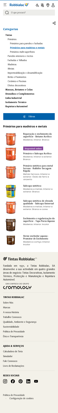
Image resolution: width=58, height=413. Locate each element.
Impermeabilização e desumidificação (25, 72)
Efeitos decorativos (17, 85)
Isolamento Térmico (15, 102)
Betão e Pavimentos (17, 77)
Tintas (8, 35)
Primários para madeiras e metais (27, 47)
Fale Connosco (10, 361)
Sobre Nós (8, 302)
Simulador (8, 356)
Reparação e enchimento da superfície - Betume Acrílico (37, 135)
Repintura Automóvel (16, 106)
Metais (11, 68)
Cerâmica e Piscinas (17, 81)
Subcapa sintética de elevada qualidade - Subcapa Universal (38, 202)
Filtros (29, 116)
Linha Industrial (13, 98)
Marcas (6, 307)
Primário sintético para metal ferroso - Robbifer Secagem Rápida (38, 168)
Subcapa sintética (32, 185)
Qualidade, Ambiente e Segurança (19, 321)
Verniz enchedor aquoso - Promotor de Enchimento (36, 237)
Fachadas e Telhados (17, 60)
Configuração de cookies (21, 398)
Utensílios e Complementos (19, 93)
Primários (12, 39)
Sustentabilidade (11, 326)
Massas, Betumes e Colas (19, 89)
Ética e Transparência (13, 336)
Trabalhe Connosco (12, 317)
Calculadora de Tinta (13, 351)
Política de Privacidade (14, 331)
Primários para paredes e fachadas (26, 43)
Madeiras (12, 64)
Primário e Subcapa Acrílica (37, 153)
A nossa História (11, 312)
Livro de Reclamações (13, 365)
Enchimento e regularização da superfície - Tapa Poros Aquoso (39, 220)
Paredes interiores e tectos (20, 56)
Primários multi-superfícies (22, 51)
